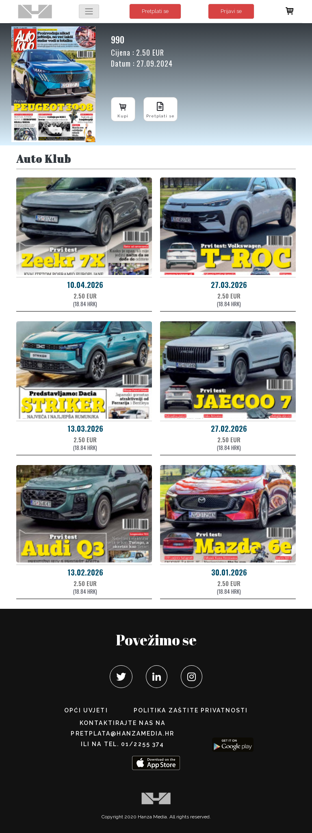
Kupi (123, 109)
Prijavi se (231, 11)
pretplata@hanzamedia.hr (122, 733)
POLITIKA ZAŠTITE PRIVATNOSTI (191, 710)
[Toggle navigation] (89, 11)
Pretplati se (155, 11)
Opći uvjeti (86, 710)
